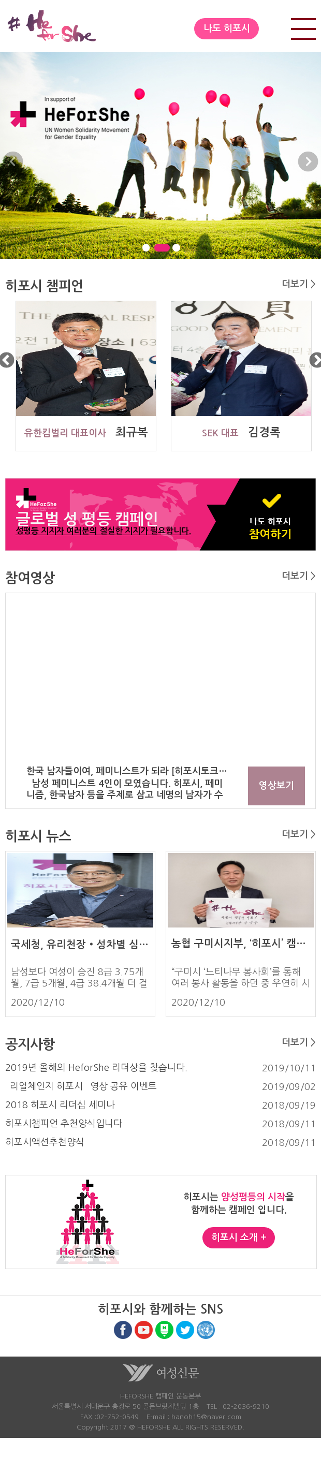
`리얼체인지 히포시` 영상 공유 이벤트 (81, 1086)
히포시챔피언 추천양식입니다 (63, 1123)
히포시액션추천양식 (44, 1142)
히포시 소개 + (239, 1237)
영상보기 (276, 785)
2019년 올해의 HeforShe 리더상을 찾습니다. (96, 1067)
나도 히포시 (226, 28)
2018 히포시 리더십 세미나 (60, 1105)
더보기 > (299, 284)
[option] (82, 376)
